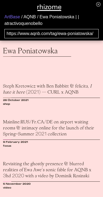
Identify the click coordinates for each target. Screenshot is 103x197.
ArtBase (12, 17)
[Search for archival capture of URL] (51, 33)
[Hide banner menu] (98, 4)
